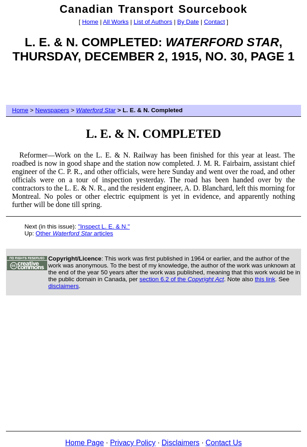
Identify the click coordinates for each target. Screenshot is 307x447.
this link (265, 279)
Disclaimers (180, 443)
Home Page (84, 443)
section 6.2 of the (182, 279)
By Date (188, 21)
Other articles (74, 233)
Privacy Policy (133, 443)
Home (90, 21)
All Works (116, 21)
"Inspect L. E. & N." (103, 226)
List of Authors (153, 21)
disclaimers (63, 286)
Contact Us (223, 443)
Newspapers (52, 110)
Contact (214, 21)
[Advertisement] (154, 87)
